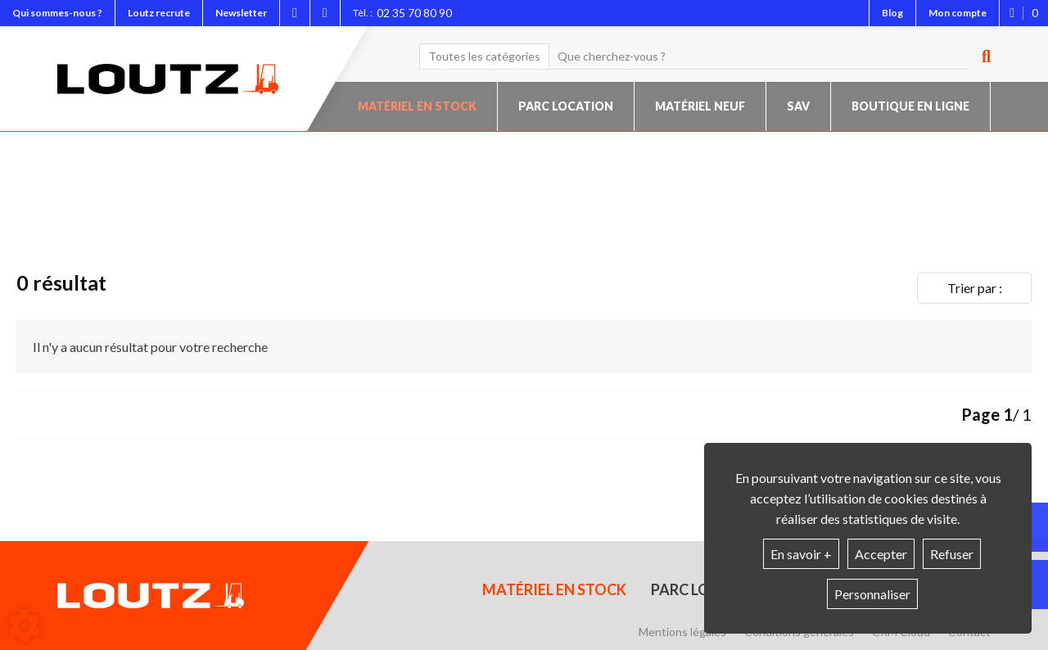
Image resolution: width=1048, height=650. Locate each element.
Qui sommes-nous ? (57, 13)
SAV (798, 106)
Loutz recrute (159, 13)
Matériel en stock (417, 106)
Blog (892, 13)
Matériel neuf (700, 106)
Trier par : (974, 288)
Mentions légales (682, 632)
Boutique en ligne (910, 106)
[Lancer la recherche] (980, 56)
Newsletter (241, 13)
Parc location (565, 106)
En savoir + (801, 554)
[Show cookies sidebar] (24, 625)
